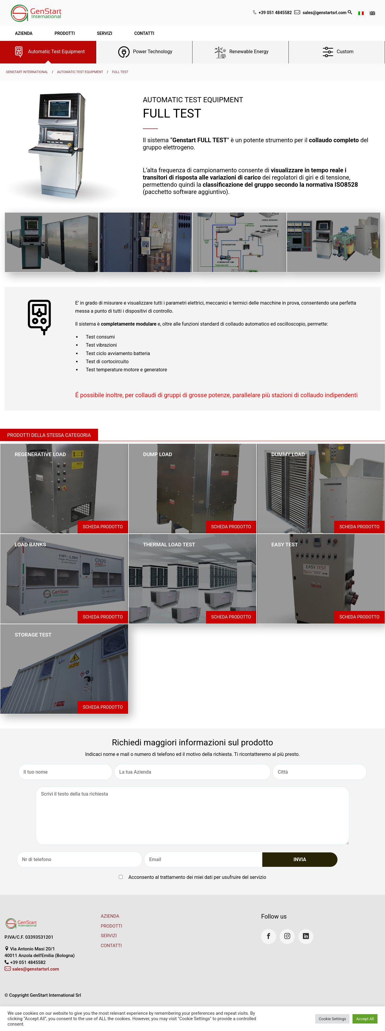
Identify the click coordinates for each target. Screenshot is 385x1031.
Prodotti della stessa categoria (49, 435)
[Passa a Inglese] (372, 13)
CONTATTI (111, 945)
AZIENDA (110, 916)
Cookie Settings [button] (332, 1019)
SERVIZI (109, 935)
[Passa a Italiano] (361, 13)
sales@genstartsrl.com (324, 12)
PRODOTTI (111, 926)
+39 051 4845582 (275, 12)
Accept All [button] (365, 1019)
